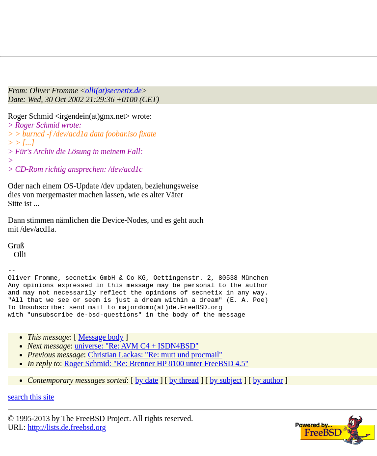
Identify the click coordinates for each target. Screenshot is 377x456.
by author (268, 390)
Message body (101, 347)
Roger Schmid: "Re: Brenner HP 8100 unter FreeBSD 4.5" (156, 374)
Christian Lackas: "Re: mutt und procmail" (155, 365)
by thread (184, 390)
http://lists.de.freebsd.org (66, 437)
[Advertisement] (186, 30)
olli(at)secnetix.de (113, 90)
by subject (226, 390)
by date (147, 390)
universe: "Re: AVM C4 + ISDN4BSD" (136, 356)
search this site (31, 407)
